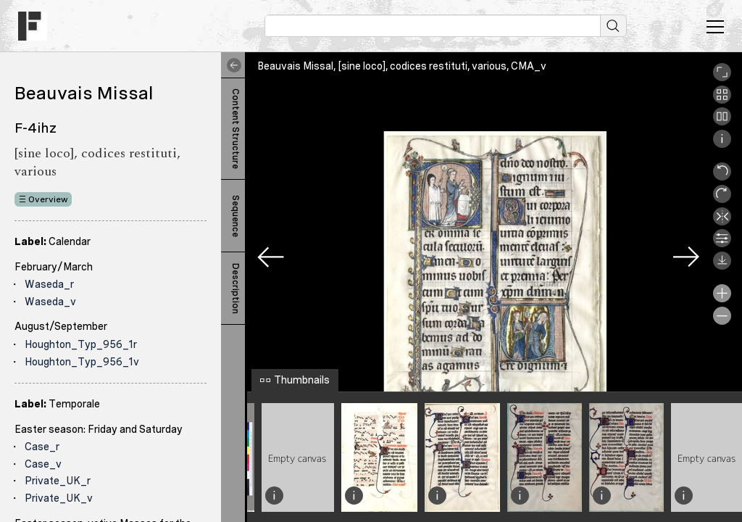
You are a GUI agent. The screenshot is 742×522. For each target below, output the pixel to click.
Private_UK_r (58, 480)
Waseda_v (50, 301)
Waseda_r (49, 284)
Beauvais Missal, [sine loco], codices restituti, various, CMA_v (401, 66)
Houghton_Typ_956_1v (82, 362)
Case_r (42, 446)
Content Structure (235, 128)
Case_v (43, 464)
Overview (48, 199)
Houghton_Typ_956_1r (81, 344)
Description (235, 288)
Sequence (235, 216)
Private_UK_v (59, 498)
